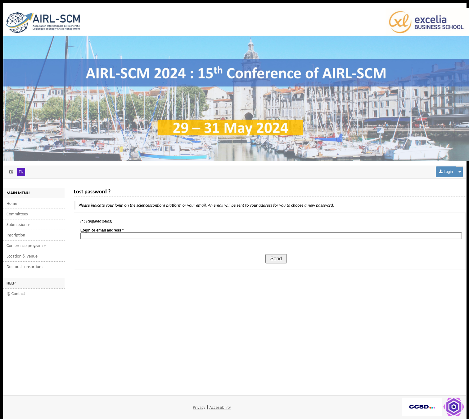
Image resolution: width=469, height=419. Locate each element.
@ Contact (16, 293)
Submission (18, 224)
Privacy (199, 407)
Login (446, 172)
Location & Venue (22, 256)
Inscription (16, 235)
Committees (17, 214)
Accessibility (220, 407)
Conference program (26, 245)
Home (12, 203)
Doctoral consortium (25, 266)
